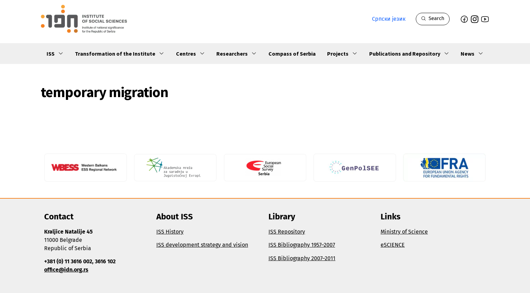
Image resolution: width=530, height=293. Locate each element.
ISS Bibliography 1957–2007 (301, 245)
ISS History (170, 231)
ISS (55, 53)
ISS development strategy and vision (202, 245)
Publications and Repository (409, 53)
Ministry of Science (404, 231)
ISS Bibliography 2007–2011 (301, 258)
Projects (342, 53)
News (472, 53)
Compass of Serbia (292, 53)
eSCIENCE (393, 245)
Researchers (236, 53)
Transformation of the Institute (119, 53)
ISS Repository (286, 231)
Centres (190, 53)
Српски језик (388, 19)
